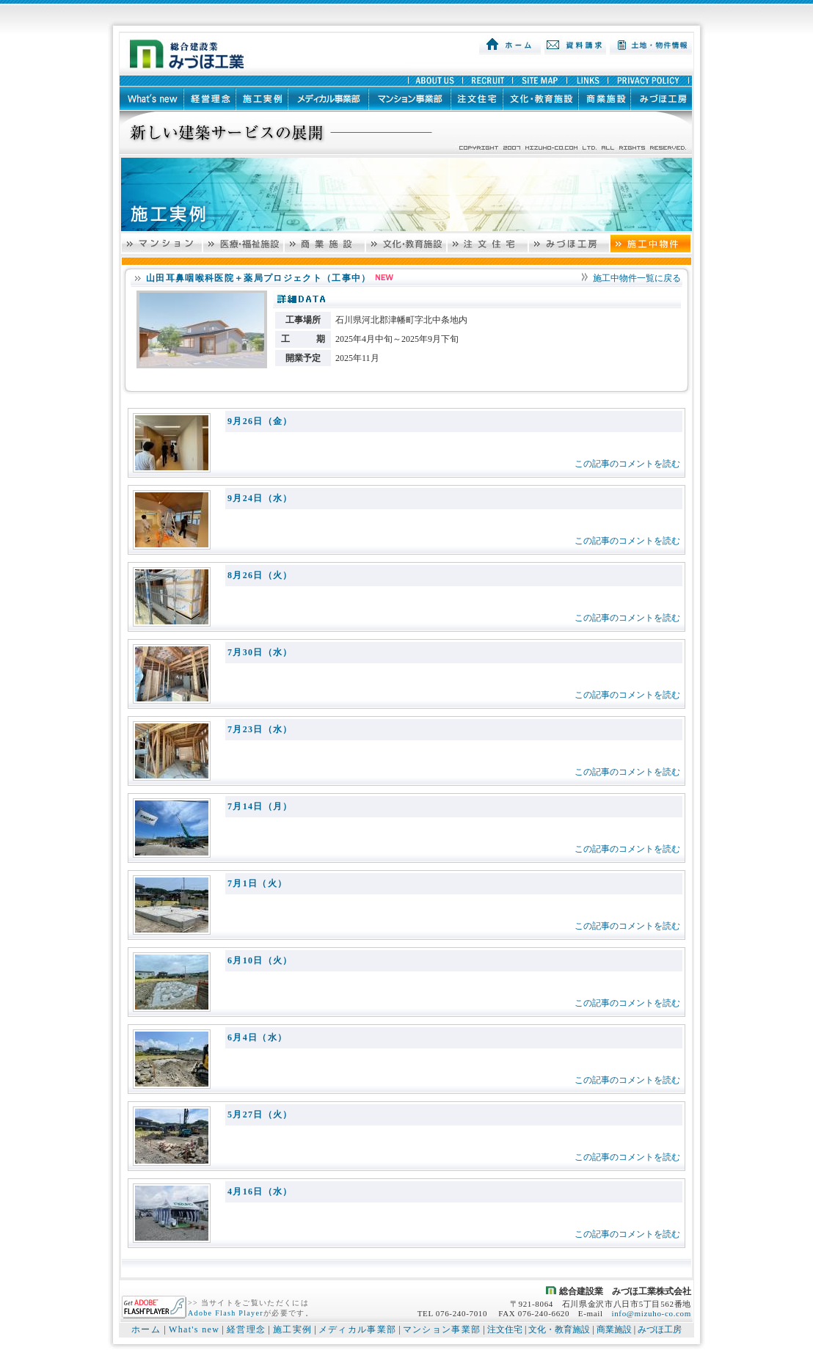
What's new (194, 1329)
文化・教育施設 (559, 1329)
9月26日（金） (260, 421)
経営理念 (246, 1329)
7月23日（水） (260, 729)
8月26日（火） (260, 575)
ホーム (146, 1329)
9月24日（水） (260, 498)
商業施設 (614, 1329)
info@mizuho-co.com (651, 1313)
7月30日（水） (260, 652)
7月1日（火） (257, 883)
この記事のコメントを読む (627, 464)
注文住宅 (504, 1329)
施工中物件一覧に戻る (637, 278)
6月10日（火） (260, 960)
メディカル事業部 (357, 1329)
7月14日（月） (260, 806)
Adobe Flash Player (225, 1313)
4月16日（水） (260, 1191)
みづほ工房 (660, 1329)
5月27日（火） (260, 1114)
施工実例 (292, 1329)
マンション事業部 (442, 1329)
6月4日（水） (257, 1037)
